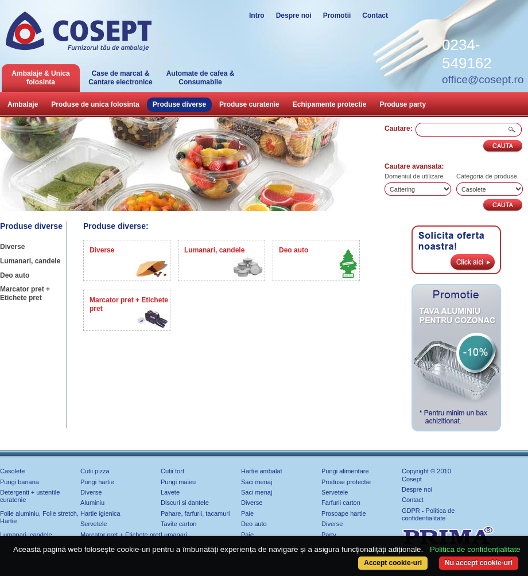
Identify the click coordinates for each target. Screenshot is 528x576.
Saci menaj (256, 481)
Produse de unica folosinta (95, 104)
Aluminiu (92, 502)
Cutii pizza (95, 471)
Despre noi (294, 15)
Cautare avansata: (414, 166)
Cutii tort (172, 471)
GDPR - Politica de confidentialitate (428, 514)
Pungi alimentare (345, 471)
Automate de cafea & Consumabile (200, 77)
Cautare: (399, 128)
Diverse (12, 247)
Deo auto (14, 275)
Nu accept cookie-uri (479, 563)
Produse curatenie (249, 104)
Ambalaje (22, 104)
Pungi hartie (97, 481)
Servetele (334, 492)
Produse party (403, 104)
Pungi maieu (178, 481)
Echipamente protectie (330, 104)
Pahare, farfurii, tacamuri (195, 513)
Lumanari (174, 534)
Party (328, 534)
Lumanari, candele (30, 261)
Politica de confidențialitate (475, 549)
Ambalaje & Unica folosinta (40, 77)
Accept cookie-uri (393, 563)
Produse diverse (179, 104)
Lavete (170, 492)
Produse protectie (346, 481)
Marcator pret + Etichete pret (25, 293)
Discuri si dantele (185, 502)
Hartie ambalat (261, 471)
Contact (375, 15)
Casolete (12, 471)
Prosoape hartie (343, 513)
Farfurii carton (340, 502)
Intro (257, 15)
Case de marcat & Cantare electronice (120, 77)
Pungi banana (19, 481)
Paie (247, 513)
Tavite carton (178, 523)
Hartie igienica (100, 513)
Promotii (337, 15)
